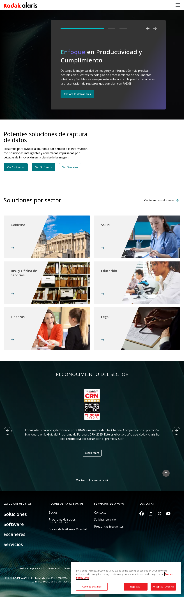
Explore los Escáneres (77, 94)
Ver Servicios (70, 167)
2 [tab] (111, 28)
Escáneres (14, 534)
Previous (148, 29)
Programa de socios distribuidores (62, 521)
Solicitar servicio (105, 519)
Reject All (135, 586)
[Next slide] (176, 431)
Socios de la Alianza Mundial (68, 529)
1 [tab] (82, 28)
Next (155, 29)
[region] (126, 578)
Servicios (13, 544)
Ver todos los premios (90, 480)
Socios (53, 512)
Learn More (92, 453)
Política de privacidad (32, 568)
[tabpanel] (109, 75)
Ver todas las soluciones (159, 200)
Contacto (100, 512)
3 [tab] (123, 28)
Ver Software (43, 167)
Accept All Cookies (163, 586)
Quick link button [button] (92, 594)
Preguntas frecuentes (109, 526)
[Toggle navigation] (177, 5)
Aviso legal (54, 568)
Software (14, 524)
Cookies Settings (92, 586)
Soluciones (15, 514)
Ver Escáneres (15, 167)
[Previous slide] (8, 431)
